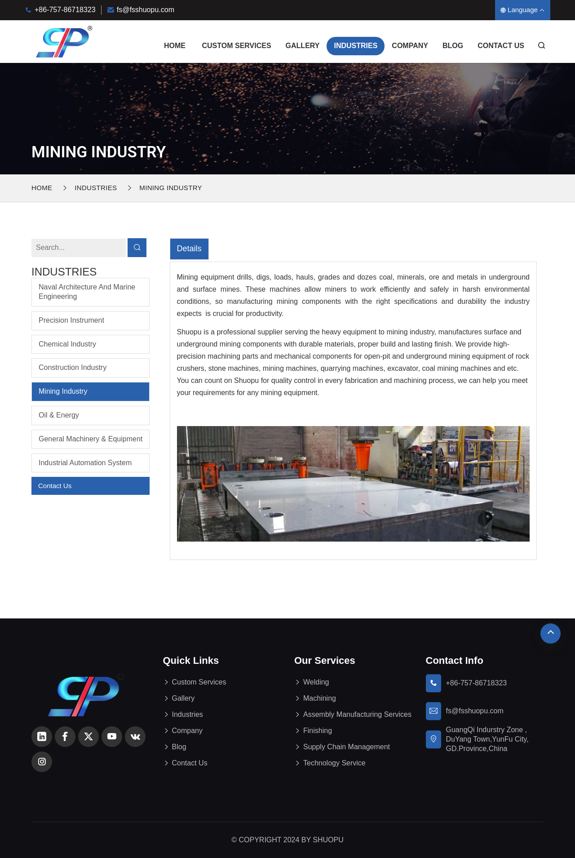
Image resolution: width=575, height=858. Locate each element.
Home (175, 45)
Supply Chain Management (346, 747)
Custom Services (236, 45)
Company (410, 45)
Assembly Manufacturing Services (357, 714)
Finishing (317, 730)
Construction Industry (72, 367)
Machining (319, 698)
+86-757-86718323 (65, 9)
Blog (452, 45)
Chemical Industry (67, 344)
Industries (355, 45)
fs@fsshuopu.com (145, 9)
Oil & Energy (59, 415)
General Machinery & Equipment (90, 439)
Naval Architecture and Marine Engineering (87, 291)
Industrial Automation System (85, 463)
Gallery (303, 45)
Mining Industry (170, 187)
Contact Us (501, 45)
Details (189, 248)
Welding (316, 682)
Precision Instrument (71, 320)
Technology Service (334, 763)
